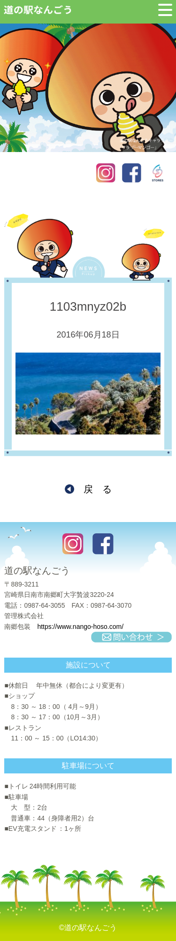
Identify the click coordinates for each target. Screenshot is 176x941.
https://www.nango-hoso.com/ (80, 626)
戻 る (98, 489)
